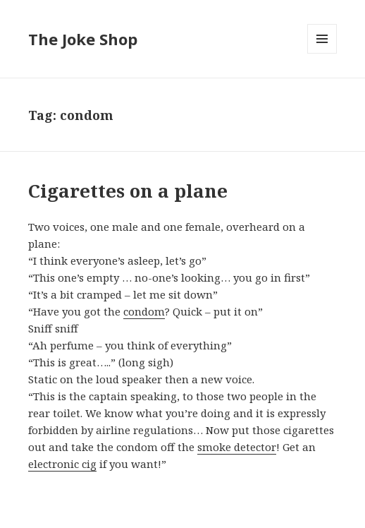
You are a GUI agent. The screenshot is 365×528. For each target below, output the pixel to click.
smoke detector (236, 447)
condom (144, 311)
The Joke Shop (82, 38)
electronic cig (62, 464)
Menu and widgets (322, 53)
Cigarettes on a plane (128, 190)
